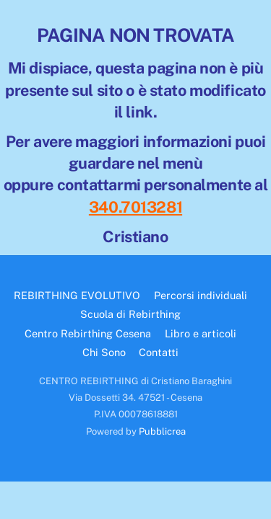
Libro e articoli (200, 333)
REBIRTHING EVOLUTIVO (77, 295)
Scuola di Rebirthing (130, 314)
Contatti (158, 352)
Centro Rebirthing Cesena (88, 333)
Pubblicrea (162, 431)
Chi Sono (104, 352)
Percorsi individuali (200, 295)
